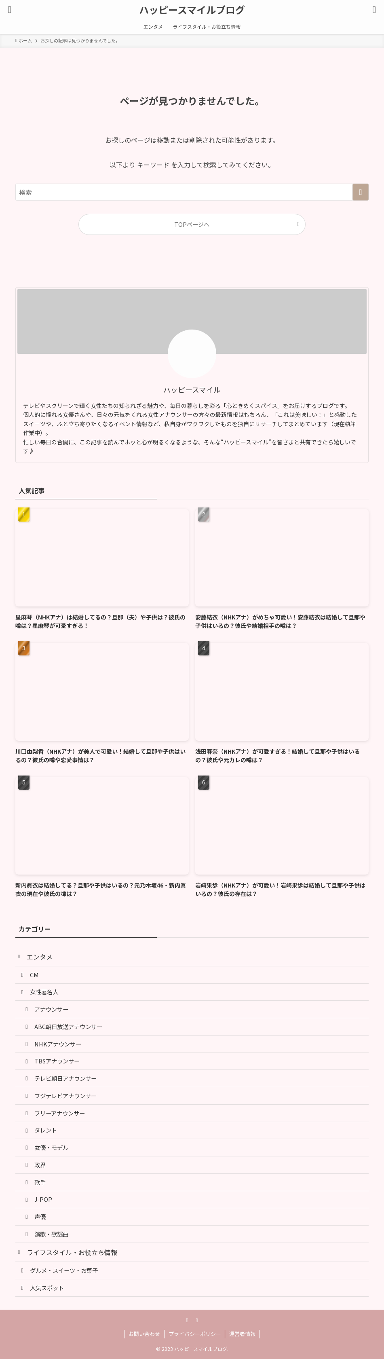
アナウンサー (51, 1009)
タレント (45, 1130)
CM (34, 974)
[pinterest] (187, 1319)
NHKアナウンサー (57, 1044)
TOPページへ (191, 224)
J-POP (43, 1199)
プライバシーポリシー (195, 1334)
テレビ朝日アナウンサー (65, 1078)
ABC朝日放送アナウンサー (68, 1026)
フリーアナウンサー (59, 1113)
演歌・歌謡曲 (51, 1234)
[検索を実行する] (360, 192)
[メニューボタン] (9, 9)
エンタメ (40, 957)
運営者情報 (242, 1334)
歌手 (40, 1182)
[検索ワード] (192, 192)
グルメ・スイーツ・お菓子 (64, 1270)
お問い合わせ (144, 1334)
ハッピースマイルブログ (192, 10)
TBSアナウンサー (57, 1061)
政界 (40, 1164)
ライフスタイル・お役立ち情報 (72, 1252)
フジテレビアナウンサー (65, 1095)
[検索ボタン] (374, 9)
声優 (40, 1216)
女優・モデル (51, 1147)
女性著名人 (44, 991)
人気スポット (47, 1287)
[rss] (196, 1319)
